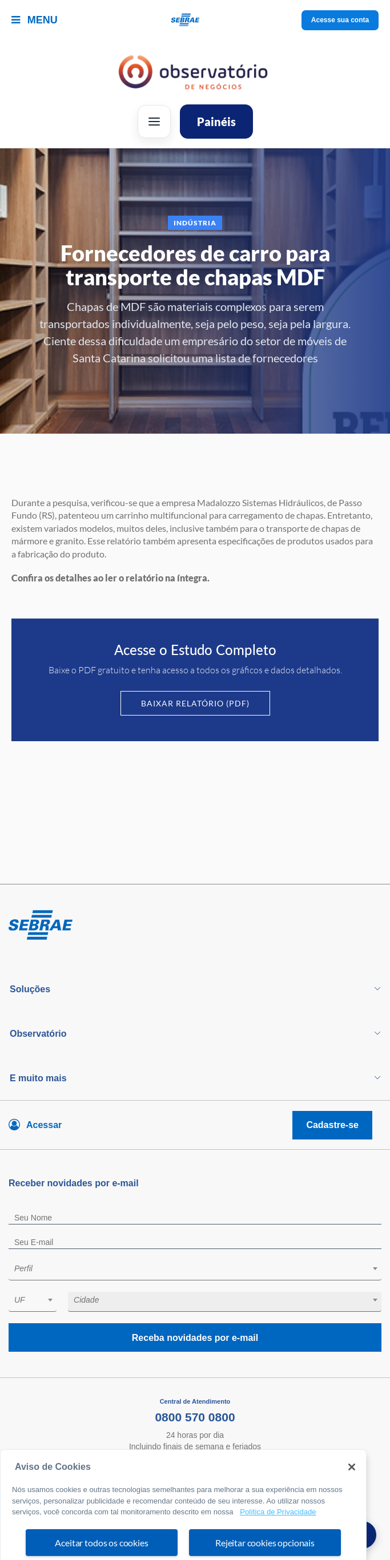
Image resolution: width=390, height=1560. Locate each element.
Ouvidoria (195, 1468)
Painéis (216, 121)
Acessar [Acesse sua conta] (44, 1125)
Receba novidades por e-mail (195, 1338)
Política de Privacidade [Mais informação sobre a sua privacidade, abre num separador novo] (278, 1538)
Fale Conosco (194, 1457)
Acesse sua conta (340, 20)
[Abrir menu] (154, 121)
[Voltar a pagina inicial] (195, 20)
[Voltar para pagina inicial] (195, 925)
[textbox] (200, 1268)
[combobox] (195, 1270)
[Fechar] (351, 1493)
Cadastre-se (332, 1125)
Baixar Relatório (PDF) (195, 703)
